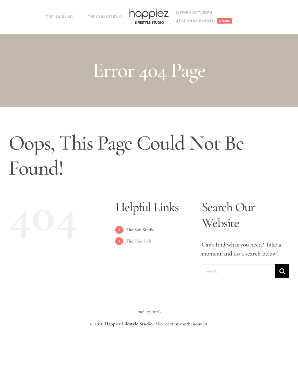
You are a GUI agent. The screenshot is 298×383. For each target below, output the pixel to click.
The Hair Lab (138, 241)
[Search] (282, 271)
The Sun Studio (140, 230)
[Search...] (238, 271)
